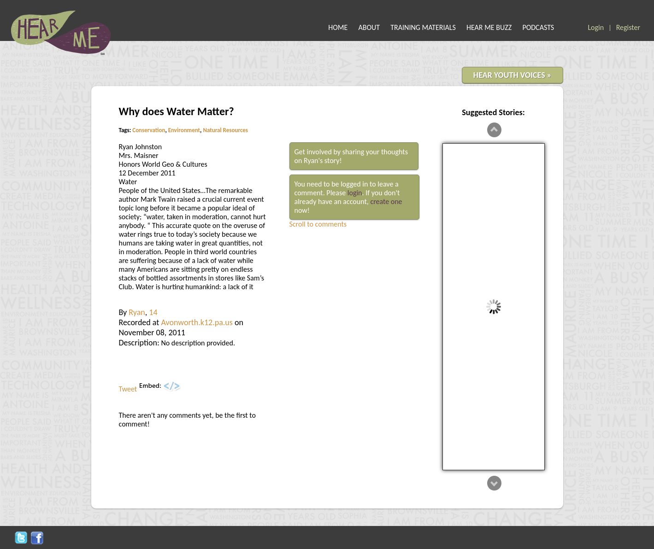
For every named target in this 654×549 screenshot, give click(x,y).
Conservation (148, 130)
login (355, 192)
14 (153, 312)
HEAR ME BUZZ (489, 27)
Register (628, 27)
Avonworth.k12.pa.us (196, 322)
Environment (184, 130)
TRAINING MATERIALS (423, 27)
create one (386, 201)
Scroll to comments (318, 224)
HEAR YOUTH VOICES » (512, 75)
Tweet (128, 389)
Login (596, 27)
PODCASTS (538, 27)
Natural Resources (225, 130)
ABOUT (369, 27)
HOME (338, 27)
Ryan (137, 312)
